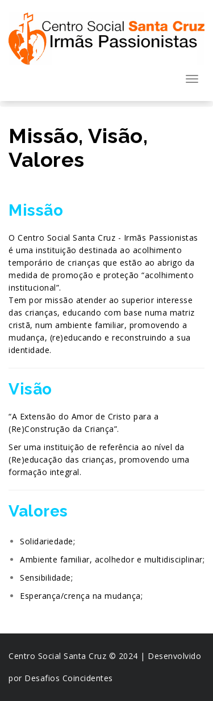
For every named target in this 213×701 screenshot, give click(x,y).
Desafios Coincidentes (68, 678)
